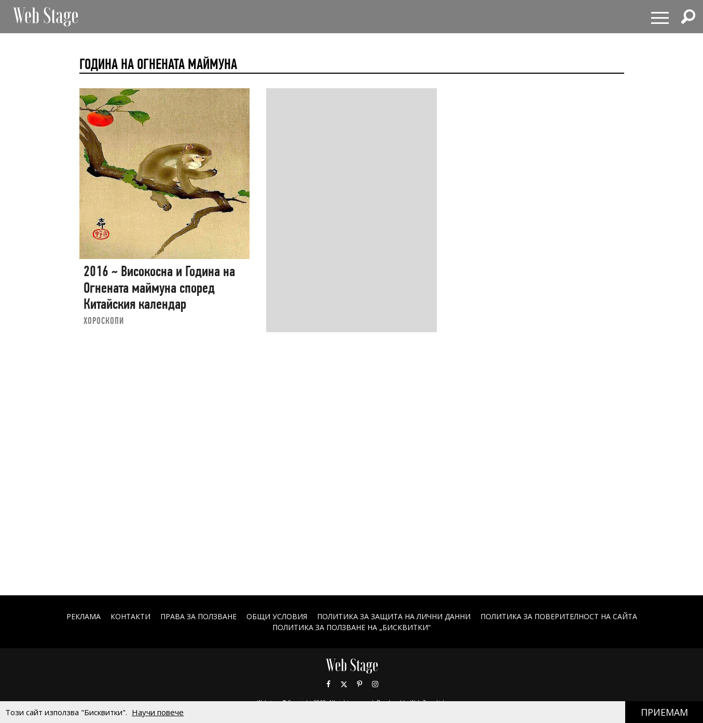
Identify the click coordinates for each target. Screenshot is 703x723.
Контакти (130, 616)
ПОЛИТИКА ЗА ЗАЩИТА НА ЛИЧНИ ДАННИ (394, 616)
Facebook (328, 684)
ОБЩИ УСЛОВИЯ (276, 616)
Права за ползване (198, 616)
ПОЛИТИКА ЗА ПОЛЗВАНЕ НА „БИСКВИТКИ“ (351, 627)
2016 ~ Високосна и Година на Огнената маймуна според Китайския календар (159, 287)
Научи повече (158, 712)
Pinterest (359, 684)
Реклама (83, 616)
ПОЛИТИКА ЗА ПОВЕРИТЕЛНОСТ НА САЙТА (558, 616)
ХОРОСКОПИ (104, 320)
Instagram (375, 684)
